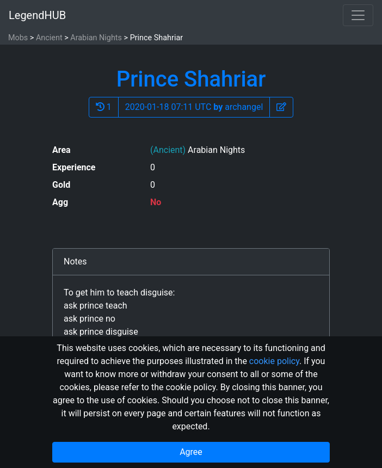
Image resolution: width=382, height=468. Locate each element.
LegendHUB (37, 15)
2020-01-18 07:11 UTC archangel (194, 107)
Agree (191, 452)
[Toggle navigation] (358, 15)
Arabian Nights (96, 37)
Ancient (49, 37)
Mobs (18, 37)
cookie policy (274, 361)
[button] (281, 107)
